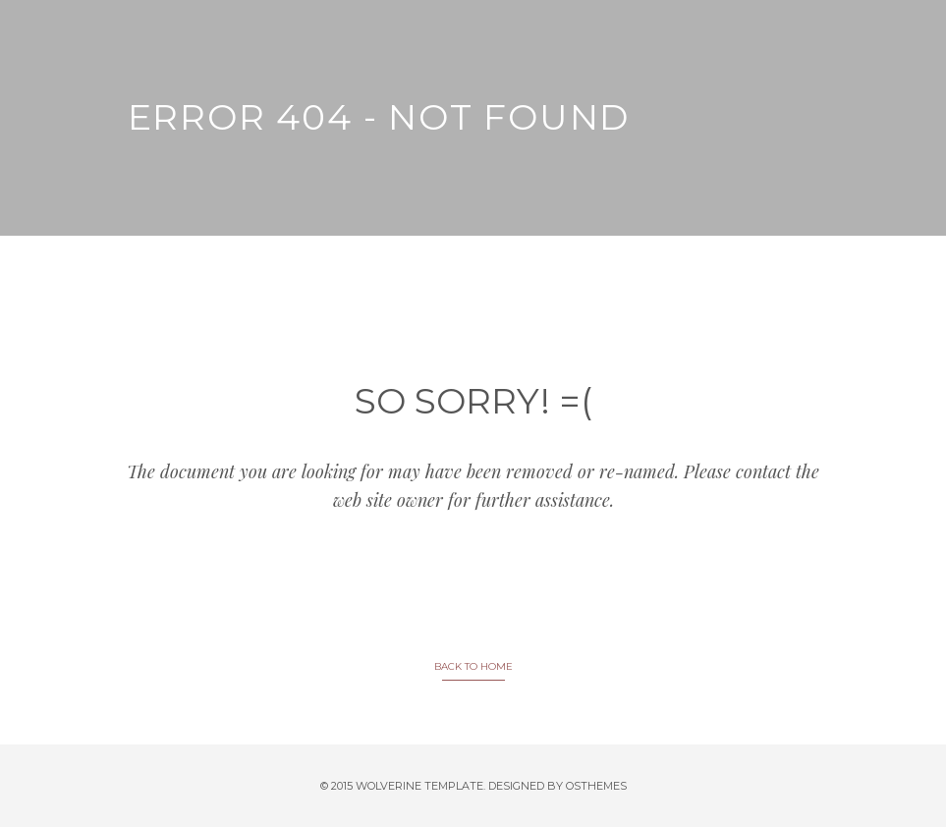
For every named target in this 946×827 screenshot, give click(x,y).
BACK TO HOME (473, 666)
